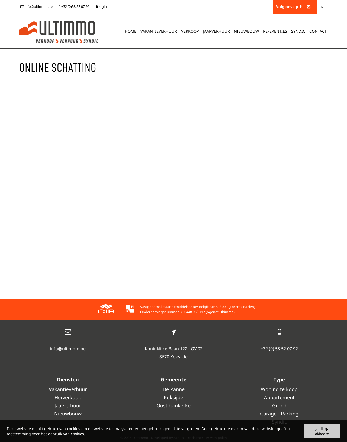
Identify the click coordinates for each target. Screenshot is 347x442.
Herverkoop (67, 397)
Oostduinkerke (173, 405)
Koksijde (173, 397)
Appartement (279, 397)
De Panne (174, 389)
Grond (279, 405)
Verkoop (190, 31)
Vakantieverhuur (158, 31)
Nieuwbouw (246, 31)
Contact (318, 31)
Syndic (298, 31)
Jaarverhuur (216, 31)
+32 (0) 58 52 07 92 (279, 349)
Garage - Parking (279, 413)
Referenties (275, 31)
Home (130, 31)
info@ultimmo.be (68, 349)
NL (323, 7)
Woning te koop (279, 389)
